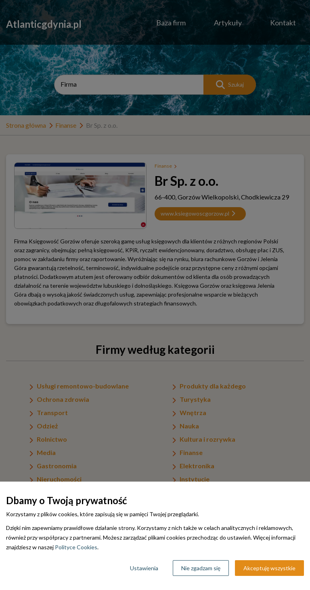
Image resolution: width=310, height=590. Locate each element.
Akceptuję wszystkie (269, 568)
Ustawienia (144, 568)
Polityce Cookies (76, 547)
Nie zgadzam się (200, 568)
